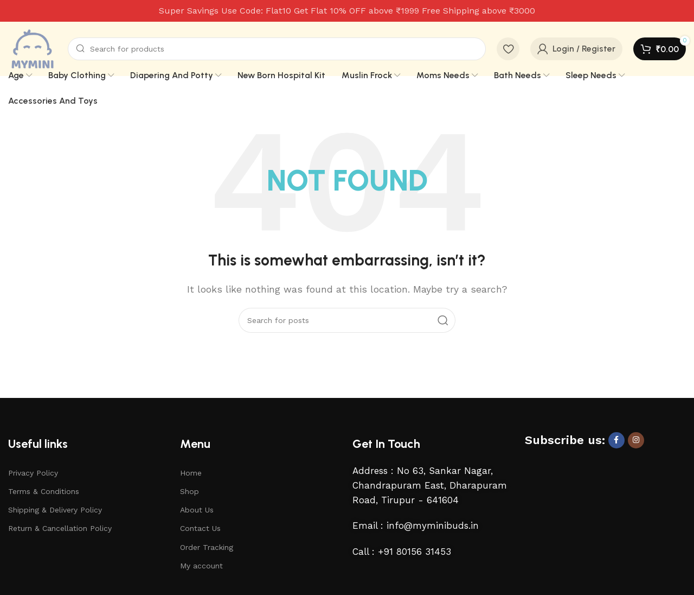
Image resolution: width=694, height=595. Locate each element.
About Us (197, 509)
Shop (189, 491)
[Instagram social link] (636, 440)
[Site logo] (32, 48)
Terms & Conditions (43, 491)
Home (191, 473)
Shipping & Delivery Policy (55, 509)
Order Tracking (206, 547)
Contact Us (200, 528)
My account (201, 565)
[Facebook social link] (616, 440)
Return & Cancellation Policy (60, 528)
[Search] (277, 48)
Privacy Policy (33, 473)
